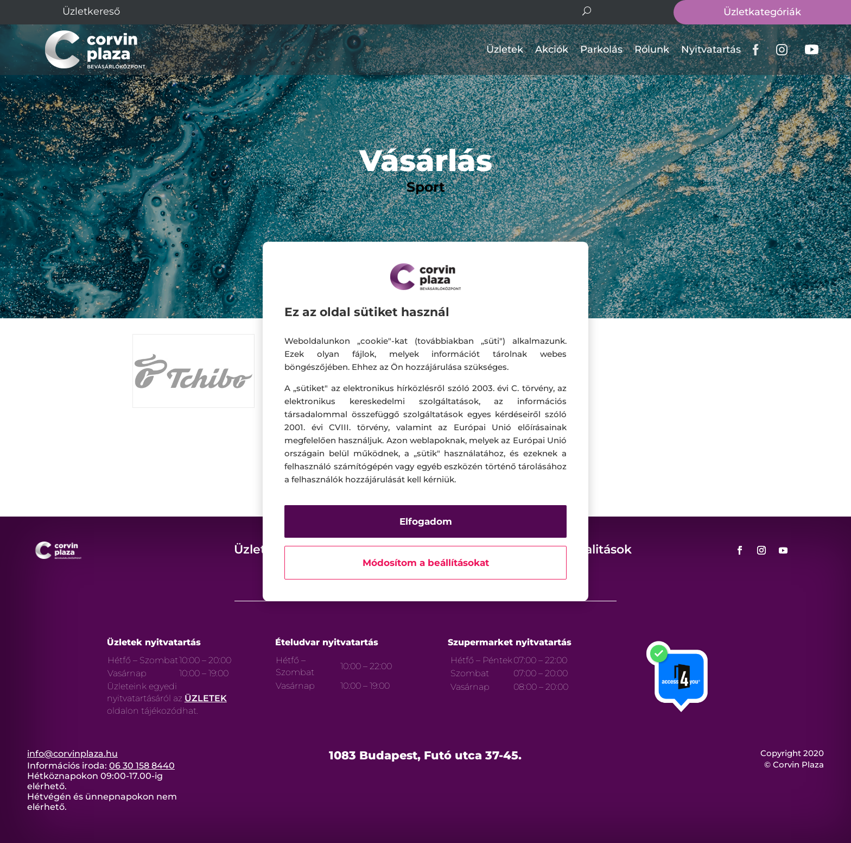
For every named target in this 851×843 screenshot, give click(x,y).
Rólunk (651, 49)
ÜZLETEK (206, 698)
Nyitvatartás (711, 49)
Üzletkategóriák (762, 12)
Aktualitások (594, 549)
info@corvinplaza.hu (72, 753)
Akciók (551, 49)
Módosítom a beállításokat (426, 562)
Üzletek (504, 49)
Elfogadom (425, 521)
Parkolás (601, 49)
